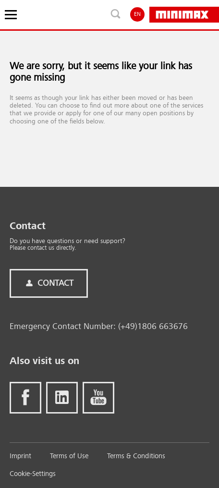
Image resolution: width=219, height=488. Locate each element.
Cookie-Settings (33, 474)
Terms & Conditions (136, 456)
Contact (48, 283)
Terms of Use (69, 456)
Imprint (20, 456)
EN (137, 14)
